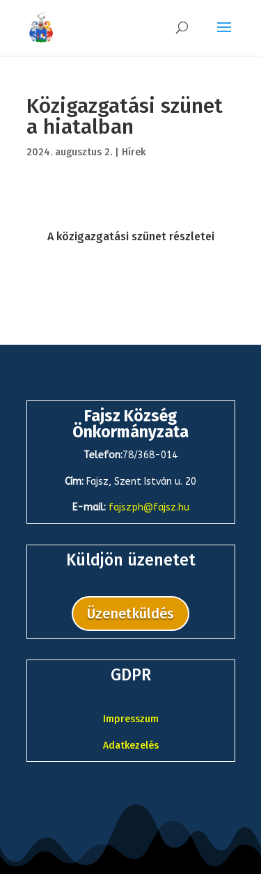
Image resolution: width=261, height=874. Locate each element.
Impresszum (131, 719)
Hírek (133, 152)
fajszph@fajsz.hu (149, 507)
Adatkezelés (131, 745)
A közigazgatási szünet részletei (130, 236)
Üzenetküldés (130, 613)
